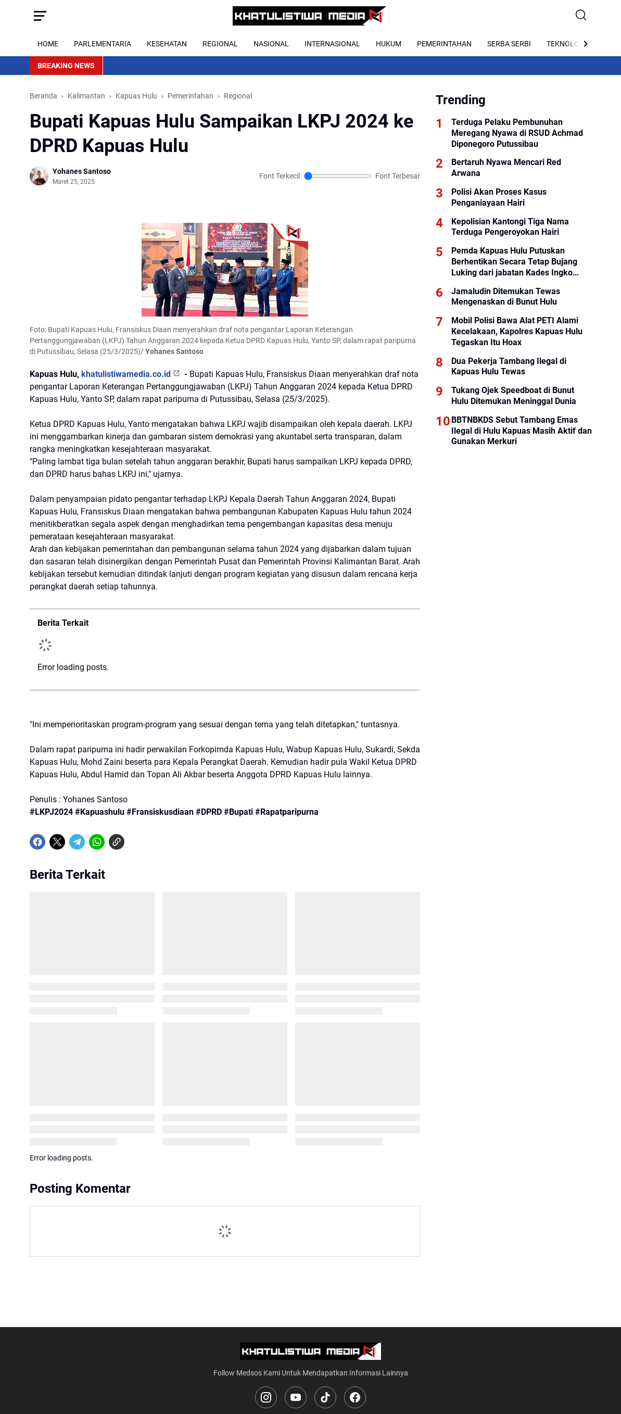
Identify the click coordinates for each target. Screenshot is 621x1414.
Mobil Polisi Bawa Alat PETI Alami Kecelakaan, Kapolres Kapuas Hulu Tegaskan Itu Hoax (516, 331)
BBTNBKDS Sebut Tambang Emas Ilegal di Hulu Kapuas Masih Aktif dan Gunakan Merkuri (521, 431)
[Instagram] (266, 1397)
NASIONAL (271, 44)
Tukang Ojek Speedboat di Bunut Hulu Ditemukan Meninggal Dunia (513, 395)
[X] (57, 842)
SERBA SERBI (509, 44)
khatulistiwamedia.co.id (126, 374)
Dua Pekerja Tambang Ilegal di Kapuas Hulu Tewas (508, 366)
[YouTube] (296, 1397)
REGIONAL (220, 44)
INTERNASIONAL (332, 44)
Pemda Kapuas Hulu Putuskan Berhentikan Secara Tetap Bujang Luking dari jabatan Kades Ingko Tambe (514, 262)
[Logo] (310, 1351)
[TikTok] (325, 1397)
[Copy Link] (116, 842)
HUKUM (388, 44)
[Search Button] (581, 15)
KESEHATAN (167, 44)
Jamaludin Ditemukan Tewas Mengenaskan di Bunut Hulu (505, 296)
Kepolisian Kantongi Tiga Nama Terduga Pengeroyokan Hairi (510, 227)
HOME (47, 44)
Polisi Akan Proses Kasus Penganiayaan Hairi (499, 197)
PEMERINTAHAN (444, 44)
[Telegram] (77, 842)
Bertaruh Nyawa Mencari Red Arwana (506, 167)
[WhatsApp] (97, 842)
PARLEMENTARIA (102, 44)
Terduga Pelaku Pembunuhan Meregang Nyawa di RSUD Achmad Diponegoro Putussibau (517, 133)
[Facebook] (37, 842)
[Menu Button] (40, 15)
